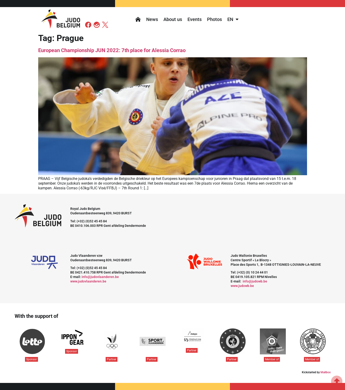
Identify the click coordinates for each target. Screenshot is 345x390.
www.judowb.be (242, 286)
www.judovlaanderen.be (88, 281)
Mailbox (325, 372)
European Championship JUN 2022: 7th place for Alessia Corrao (112, 50)
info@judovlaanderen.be (100, 277)
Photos (214, 19)
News (152, 19)
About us (172, 19)
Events (194, 19)
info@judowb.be (255, 281)
